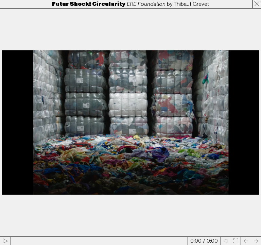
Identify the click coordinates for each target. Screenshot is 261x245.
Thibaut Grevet (191, 4)
